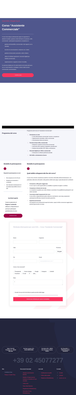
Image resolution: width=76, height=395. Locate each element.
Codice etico (25, 383)
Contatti (61, 372)
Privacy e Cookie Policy (10, 374)
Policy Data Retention (28, 386)
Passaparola (18, 271)
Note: (14, 278)
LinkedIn (52, 271)
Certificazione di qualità (46, 372)
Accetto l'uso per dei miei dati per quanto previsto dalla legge (29, 292)
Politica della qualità (45, 375)
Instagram (44, 271)
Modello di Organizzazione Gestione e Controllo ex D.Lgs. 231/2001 (30, 379)
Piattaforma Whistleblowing (47, 378)
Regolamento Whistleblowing (29, 388)
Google (36, 271)
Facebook (17, 273)
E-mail (24, 273)
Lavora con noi (62, 378)
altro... (34, 273)
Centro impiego (28, 271)
